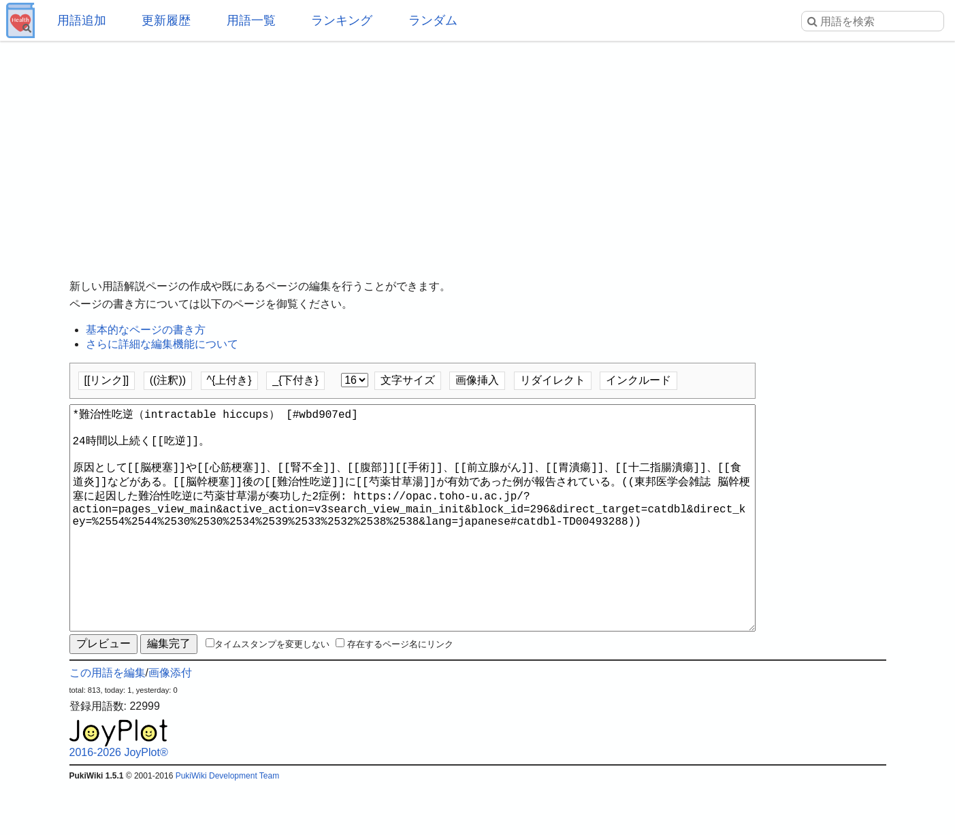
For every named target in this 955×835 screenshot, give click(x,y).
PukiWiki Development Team (228, 825)
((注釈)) (168, 380)
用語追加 (81, 20)
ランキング (341, 20)
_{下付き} (295, 380)
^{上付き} (229, 380)
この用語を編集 (107, 721)
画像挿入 (477, 380)
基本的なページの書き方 (146, 329)
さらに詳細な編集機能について (162, 344)
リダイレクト (552, 380)
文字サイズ (408, 380)
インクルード (638, 380)
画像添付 (170, 721)
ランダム (432, 20)
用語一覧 (251, 20)
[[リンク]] (106, 380)
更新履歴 (166, 20)
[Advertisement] (477, 149)
